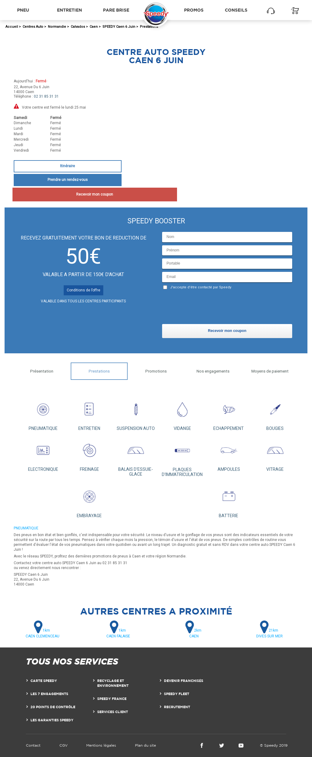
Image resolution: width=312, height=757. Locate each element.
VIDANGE (182, 413)
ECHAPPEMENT (228, 413)
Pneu (23, 10)
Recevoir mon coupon (67, 194)
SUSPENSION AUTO (136, 413)
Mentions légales (101, 745)
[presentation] (208, 308)
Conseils (236, 10)
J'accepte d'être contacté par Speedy (200, 287)
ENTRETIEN (89, 413)
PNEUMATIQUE (43, 413)
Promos (194, 10)
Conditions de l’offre (83, 290)
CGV (63, 745)
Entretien (69, 10)
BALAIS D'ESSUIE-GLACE (135, 457)
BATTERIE (228, 500)
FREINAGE (89, 454)
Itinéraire (67, 166)
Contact (33, 745)
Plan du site (145, 745)
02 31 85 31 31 (46, 96)
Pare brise (116, 10)
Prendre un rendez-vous (68, 180)
